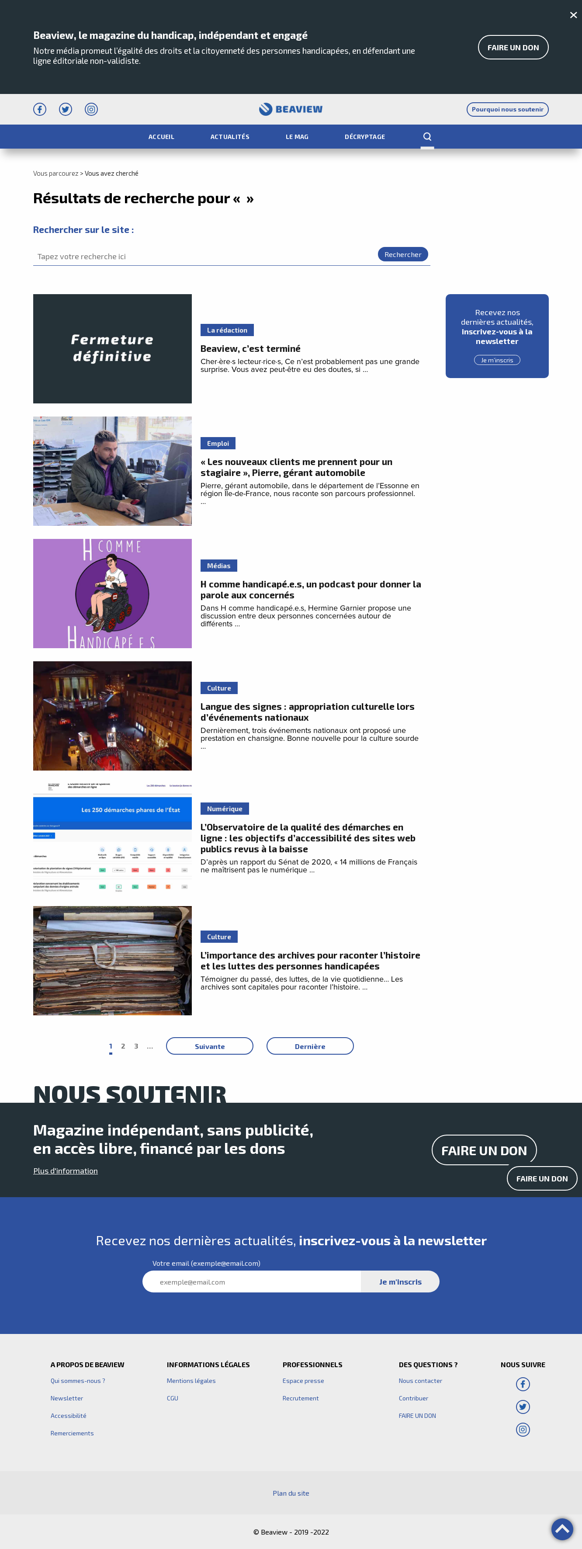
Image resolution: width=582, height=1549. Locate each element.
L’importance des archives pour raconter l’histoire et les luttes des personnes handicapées (310, 960)
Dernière (310, 1046)
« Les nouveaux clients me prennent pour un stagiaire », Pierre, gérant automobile (296, 467)
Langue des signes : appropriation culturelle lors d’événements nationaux (308, 711)
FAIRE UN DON (513, 47)
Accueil (161, 136)
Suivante (210, 1046)
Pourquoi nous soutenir (508, 109)
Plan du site (291, 1493)
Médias (219, 566)
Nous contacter (420, 1380)
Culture (219, 688)
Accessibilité (69, 1415)
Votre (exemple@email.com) (206, 1263)
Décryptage (365, 136)
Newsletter (67, 1398)
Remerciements (72, 1433)
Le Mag (297, 136)
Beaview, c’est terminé (251, 348)
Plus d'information (65, 1170)
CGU (172, 1398)
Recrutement (301, 1398)
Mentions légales (191, 1380)
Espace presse (303, 1380)
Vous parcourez (56, 173)
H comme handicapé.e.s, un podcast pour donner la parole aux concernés (311, 589)
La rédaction (227, 330)
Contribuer (413, 1398)
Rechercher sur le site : (83, 229)
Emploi (218, 443)
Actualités (230, 136)
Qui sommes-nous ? (78, 1380)
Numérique (224, 809)
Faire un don (542, 1178)
